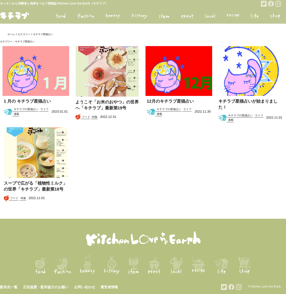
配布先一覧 (8, 287)
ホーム (11, 34)
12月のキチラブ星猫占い (170, 101)
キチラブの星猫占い (26, 109)
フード (86, 116)
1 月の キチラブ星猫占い (27, 101)
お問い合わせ (84, 287)
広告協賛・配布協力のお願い (45, 287)
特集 (94, 116)
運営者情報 (109, 287)
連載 (16, 113)
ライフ (44, 109)
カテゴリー (24, 34)
